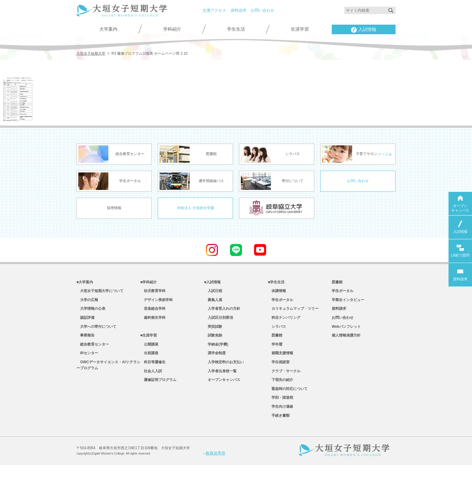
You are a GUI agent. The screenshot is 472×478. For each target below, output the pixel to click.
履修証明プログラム (158, 389)
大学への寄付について (96, 331)
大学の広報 (87, 302)
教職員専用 (214, 465)
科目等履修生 (153, 370)
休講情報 (277, 292)
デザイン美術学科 (156, 302)
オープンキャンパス (222, 389)
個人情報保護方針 (346, 341)
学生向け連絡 (280, 418)
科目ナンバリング (284, 321)
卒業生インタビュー (348, 302)
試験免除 (213, 341)
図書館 (275, 341)
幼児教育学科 (153, 292)
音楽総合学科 (153, 311)
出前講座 (149, 360)
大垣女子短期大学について (99, 292)
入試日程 (213, 292)
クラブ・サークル (284, 380)
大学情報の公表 (90, 311)
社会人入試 (151, 380)
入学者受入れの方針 (222, 311)
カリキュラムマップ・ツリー (293, 311)
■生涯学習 (148, 341)
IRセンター (87, 360)
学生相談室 (279, 370)
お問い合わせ (262, 10)
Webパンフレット (346, 331)
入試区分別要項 (218, 321)
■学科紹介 (148, 282)
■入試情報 (212, 282)
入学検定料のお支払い (224, 370)
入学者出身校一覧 (220, 380)
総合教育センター (92, 351)
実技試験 (213, 331)
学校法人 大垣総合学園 (195, 208)
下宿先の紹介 (280, 389)
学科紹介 (172, 29)
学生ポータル (280, 302)
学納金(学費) (216, 351)
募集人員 (213, 302)
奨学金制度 (215, 360)
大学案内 (108, 29)
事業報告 (85, 341)
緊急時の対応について (288, 399)
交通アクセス (214, 10)
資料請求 (238, 10)
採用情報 (114, 208)
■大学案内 (84, 282)
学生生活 (236, 29)
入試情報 (363, 30)
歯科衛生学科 (153, 321)
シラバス (277, 331)
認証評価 (85, 321)
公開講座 (149, 351)
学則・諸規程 (280, 409)
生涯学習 (300, 29)
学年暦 (275, 351)
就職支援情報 (280, 360)
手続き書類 (279, 428)
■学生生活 (276, 282)
